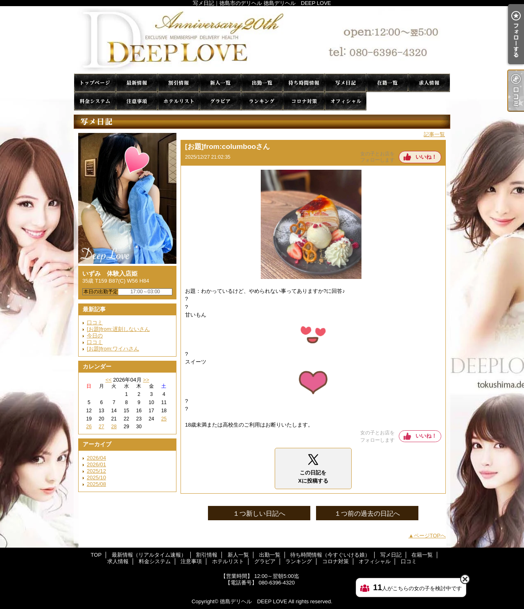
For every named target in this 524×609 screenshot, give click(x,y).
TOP (95, 83)
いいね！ (426, 157)
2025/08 (96, 484)
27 (101, 426)
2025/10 (96, 477)
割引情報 (178, 83)
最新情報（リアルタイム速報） (137, 83)
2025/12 (96, 471)
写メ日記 (345, 83)
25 (164, 419)
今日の (95, 336)
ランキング (262, 101)
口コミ (387, 101)
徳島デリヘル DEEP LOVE (253, 601)
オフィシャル (345, 101)
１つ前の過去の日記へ (367, 513)
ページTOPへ (430, 536)
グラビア (220, 101)
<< (108, 380)
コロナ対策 (304, 101)
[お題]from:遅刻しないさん (118, 329)
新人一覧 (220, 83)
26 (89, 426)
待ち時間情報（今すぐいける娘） (304, 83)
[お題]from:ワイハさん (113, 349)
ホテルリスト (178, 101)
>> (146, 380)
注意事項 (137, 101)
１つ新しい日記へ (259, 513)
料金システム (95, 101)
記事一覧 (434, 134)
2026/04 (96, 458)
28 (114, 426)
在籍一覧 (387, 83)
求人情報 (429, 83)
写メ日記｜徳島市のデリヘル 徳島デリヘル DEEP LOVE (262, 40)
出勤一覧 (262, 83)
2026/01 (96, 464)
